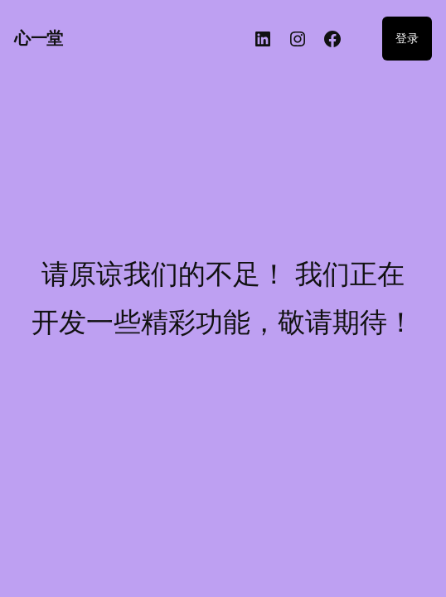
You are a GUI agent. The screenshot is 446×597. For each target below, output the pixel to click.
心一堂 (38, 38)
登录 (407, 38)
